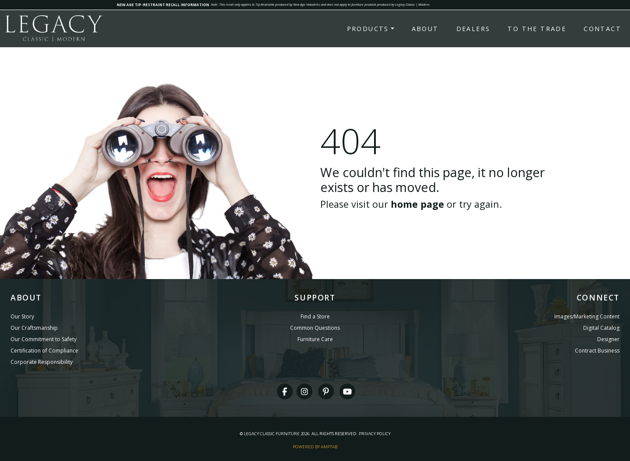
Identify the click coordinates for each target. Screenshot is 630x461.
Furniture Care (315, 339)
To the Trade (537, 28)
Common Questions (315, 328)
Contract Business (597, 350)
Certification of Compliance (44, 350)
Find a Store (315, 316)
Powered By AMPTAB (315, 447)
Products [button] (368, 28)
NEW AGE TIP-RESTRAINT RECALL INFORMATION (163, 4)
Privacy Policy (375, 434)
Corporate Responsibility (41, 362)
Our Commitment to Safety (43, 339)
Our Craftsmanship (34, 328)
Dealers (473, 28)
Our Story (22, 316)
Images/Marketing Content (587, 316)
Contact (602, 28)
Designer (608, 339)
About (425, 28)
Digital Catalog (601, 328)
